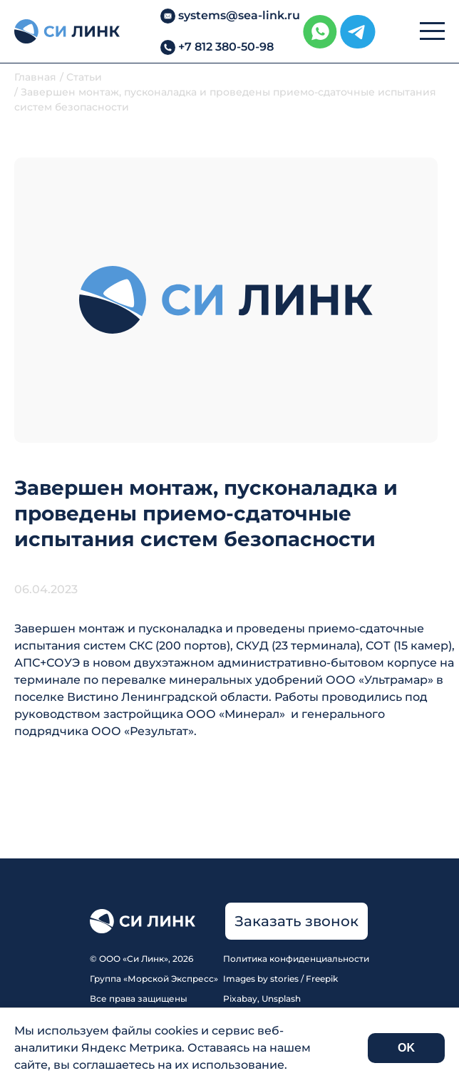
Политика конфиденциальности (296, 958)
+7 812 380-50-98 (226, 46)
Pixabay (240, 998)
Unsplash (281, 998)
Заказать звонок (296, 921)
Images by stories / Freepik (280, 978)
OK (406, 1048)
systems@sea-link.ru (239, 15)
